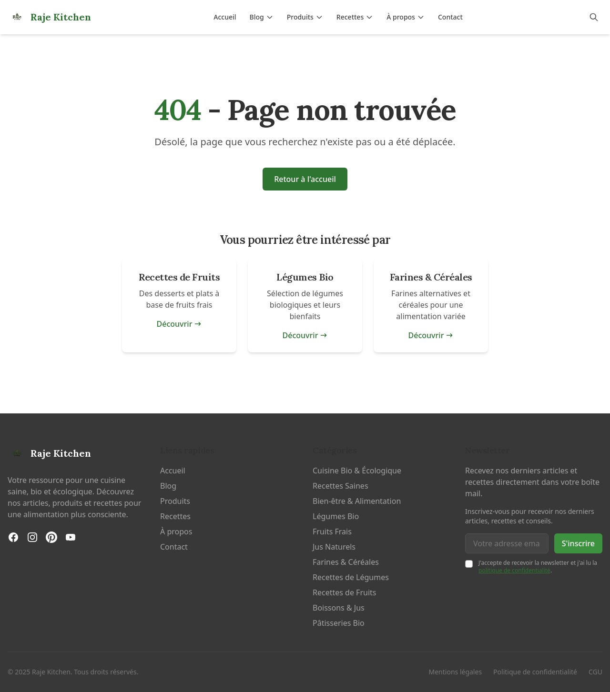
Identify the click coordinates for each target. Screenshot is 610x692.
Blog (262, 16)
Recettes (354, 16)
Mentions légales (455, 671)
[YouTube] (70, 537)
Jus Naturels (334, 547)
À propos (405, 16)
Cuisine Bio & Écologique (357, 470)
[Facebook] (13, 537)
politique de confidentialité (514, 570)
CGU (595, 671)
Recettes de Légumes (351, 577)
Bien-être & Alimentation (357, 501)
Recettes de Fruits (344, 592)
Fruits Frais (332, 531)
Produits (305, 16)
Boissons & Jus (339, 607)
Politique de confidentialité (535, 671)
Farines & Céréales (346, 562)
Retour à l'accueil (305, 179)
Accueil (225, 16)
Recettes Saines (340, 486)
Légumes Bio (336, 516)
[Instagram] (32, 537)
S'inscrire (578, 543)
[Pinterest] (51, 537)
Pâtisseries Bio (339, 623)
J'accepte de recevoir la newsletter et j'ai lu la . (537, 566)
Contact (450, 16)
